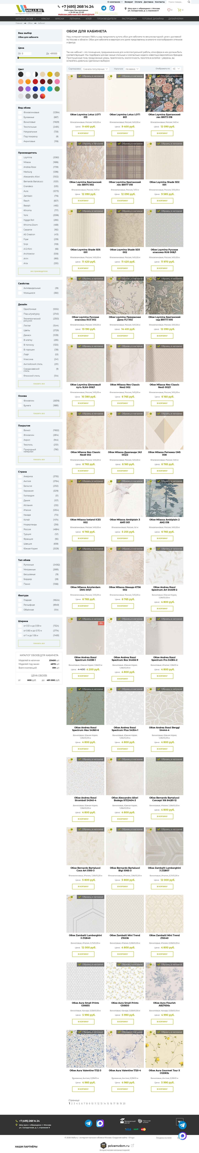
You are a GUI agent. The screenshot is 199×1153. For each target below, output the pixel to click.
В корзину (83, 133)
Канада (27, 515)
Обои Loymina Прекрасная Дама (125, 318)
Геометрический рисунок (32, 320)
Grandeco (28, 186)
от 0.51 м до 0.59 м (32, 626)
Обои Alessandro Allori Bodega (125, 799)
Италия (27, 510)
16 (111, 1103)
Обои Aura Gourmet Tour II (164, 1071)
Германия (28, 491)
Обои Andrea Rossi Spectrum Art (164, 588)
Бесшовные (29, 574)
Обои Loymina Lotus (85, 115)
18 (117, 1103)
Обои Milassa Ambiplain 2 (164, 521)
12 (98, 1103)
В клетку (28, 340)
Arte (26, 263)
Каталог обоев (24, 18)
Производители (106, 18)
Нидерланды (30, 525)
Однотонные (30, 309)
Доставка (148, 2)
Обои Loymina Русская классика (164, 251)
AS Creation (29, 235)
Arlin (26, 259)
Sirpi (26, 244)
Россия (27, 529)
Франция (28, 539)
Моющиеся (29, 293)
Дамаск (27, 335)
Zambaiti (28, 196)
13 (101, 1103)
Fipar (26, 239)
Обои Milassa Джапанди (125, 453)
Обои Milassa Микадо (125, 588)
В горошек (29, 350)
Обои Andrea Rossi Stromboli (85, 799)
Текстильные (30, 127)
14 (105, 1103)
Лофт (26, 355)
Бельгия (28, 486)
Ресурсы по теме (164, 1138)
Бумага (27, 406)
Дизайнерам (175, 18)
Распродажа (129, 18)
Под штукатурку (32, 314)
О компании (113, 2)
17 (114, 1103)
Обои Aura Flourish (164, 1004)
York (26, 215)
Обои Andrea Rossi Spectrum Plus (125, 729)
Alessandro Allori (32, 177)
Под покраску (31, 137)
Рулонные (29, 565)
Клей (89, 18)
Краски (45, 18)
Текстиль (28, 445)
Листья (27, 326)
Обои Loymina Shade (164, 183)
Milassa (27, 162)
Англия (27, 481)
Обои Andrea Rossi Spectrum (85, 658)
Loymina (28, 157)
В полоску (29, 345)
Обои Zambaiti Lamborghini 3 (164, 869)
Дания (27, 501)
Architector (29, 254)
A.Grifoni (28, 249)
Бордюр (28, 579)
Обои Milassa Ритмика (164, 453)
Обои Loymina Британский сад (164, 318)
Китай (27, 520)
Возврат (129, 2)
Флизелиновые (31, 112)
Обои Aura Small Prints (85, 1004)
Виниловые (29, 122)
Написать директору (108, 13)
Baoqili (27, 206)
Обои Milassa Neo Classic (125, 386)
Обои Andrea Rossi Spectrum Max (85, 729)
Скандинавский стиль (31, 370)
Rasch (26, 201)
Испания (28, 505)
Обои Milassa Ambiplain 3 (125, 521)
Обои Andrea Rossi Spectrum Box (125, 658)
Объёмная (29, 610)
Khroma (27, 210)
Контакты (160, 2)
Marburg (28, 172)
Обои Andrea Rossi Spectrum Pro (164, 658)
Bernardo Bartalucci (33, 182)
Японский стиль (32, 376)
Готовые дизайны (153, 18)
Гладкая (27, 600)
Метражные (30, 570)
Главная (19, 23)
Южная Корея (31, 549)
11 (95, 1103)
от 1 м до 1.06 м (31, 636)
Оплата (138, 2)
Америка (28, 476)
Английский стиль (33, 364)
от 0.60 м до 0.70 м (33, 631)
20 (124, 1103)
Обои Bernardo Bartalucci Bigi (125, 869)
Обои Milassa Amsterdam (85, 588)
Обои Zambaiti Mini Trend (125, 936)
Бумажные (29, 117)
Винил (27, 430)
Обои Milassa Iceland (85, 521)
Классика (28, 359)
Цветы (27, 330)
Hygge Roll (29, 220)
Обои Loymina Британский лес (164, 115)
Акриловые (29, 141)
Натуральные (30, 132)
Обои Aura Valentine (85, 1070)
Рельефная (29, 605)
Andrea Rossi (30, 167)
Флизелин (29, 401)
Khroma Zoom (31, 225)
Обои (30, 23)
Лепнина (75, 18)
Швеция (28, 544)
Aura (26, 191)
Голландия (29, 496)
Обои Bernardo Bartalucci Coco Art (85, 869)
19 (121, 1103)
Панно (27, 584)
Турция (27, 534)
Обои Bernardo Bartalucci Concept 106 (164, 799)
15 (108, 1103)
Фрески (59, 18)
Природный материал (30, 451)
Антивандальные (32, 288)
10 (92, 1103)
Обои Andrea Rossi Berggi (164, 729)
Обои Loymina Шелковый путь (85, 386)
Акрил (27, 440)
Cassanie (28, 230)
